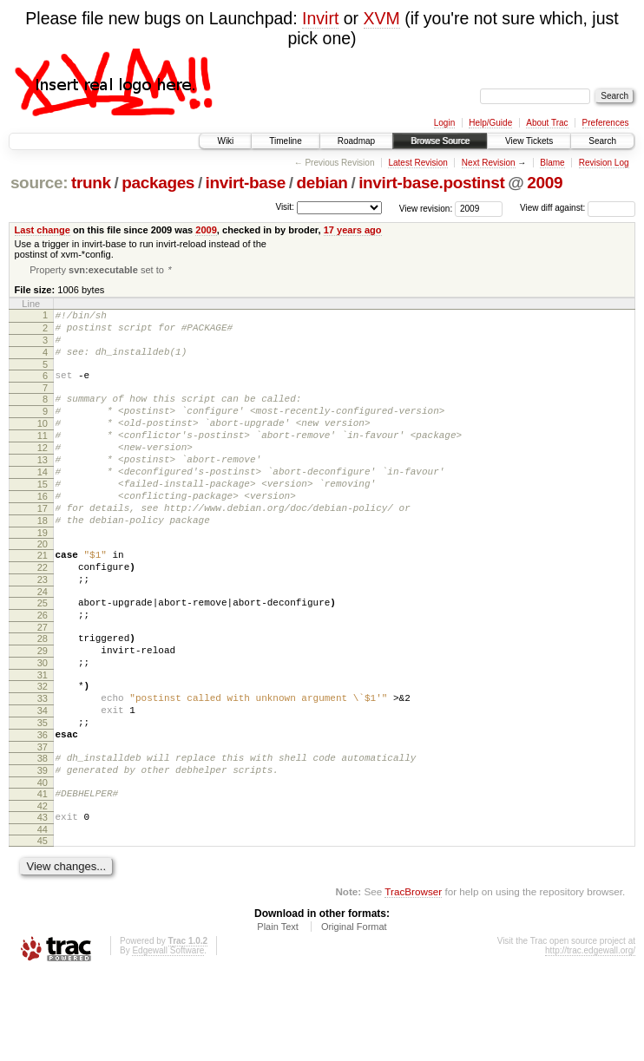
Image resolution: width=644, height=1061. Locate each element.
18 (42, 561)
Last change (42, 230)
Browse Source (440, 141)
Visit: (284, 207)
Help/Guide (490, 123)
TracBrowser (413, 979)
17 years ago (353, 230)
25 (42, 654)
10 (42, 443)
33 (42, 765)
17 (42, 546)
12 (42, 473)
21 (42, 598)
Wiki (225, 141)
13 (42, 487)
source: (39, 183)
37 (42, 824)
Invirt (320, 18)
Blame (552, 162)
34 (42, 780)
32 (42, 750)
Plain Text (278, 1014)
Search (602, 141)
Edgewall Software (168, 1038)
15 (42, 517)
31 (42, 739)
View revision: (426, 208)
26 (42, 669)
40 (42, 865)
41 (42, 876)
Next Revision (489, 162)
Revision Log (604, 162)
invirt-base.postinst (431, 183)
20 (42, 587)
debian (321, 183)
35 (42, 794)
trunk (91, 183)
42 (42, 891)
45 (42, 928)
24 (42, 643)
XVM (382, 18)
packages (158, 183)
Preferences (605, 123)
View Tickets (529, 141)
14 (42, 502)
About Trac (547, 123)
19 (42, 576)
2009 (544, 183)
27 (42, 683)
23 (42, 628)
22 (42, 613)
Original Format (354, 1014)
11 (42, 458)
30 (42, 724)
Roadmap (356, 141)
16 (42, 532)
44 (42, 917)
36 (42, 809)
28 (42, 695)
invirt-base (246, 183)
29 (42, 709)
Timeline (285, 141)
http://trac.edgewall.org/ (590, 1038)
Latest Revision (417, 162)
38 (42, 835)
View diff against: (577, 208)
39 (42, 850)
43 (42, 902)
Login (444, 123)
